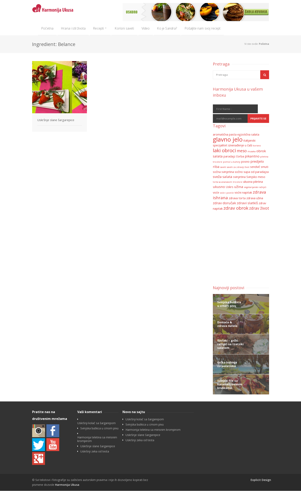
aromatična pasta (225, 135)
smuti (264, 167)
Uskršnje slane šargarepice (55, 120)
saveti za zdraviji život (238, 167)
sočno (239, 172)
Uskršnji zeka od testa (94, 451)
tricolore (237, 182)
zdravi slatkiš (247, 203)
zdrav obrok (235, 208)
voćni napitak (243, 193)
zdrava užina (254, 198)
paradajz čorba (233, 156)
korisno (257, 145)
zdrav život (259, 208)
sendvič (255, 167)
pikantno (252, 156)
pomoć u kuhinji (231, 162)
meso (242, 151)
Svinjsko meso (255, 177)
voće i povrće (227, 193)
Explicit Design (261, 480)
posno (245, 162)
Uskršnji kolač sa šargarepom (96, 423)
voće (216, 193)
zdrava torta (237, 198)
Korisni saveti (124, 28)
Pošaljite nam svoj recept (203, 28)
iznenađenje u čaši (240, 145)
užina (238, 187)
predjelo (257, 161)
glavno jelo (228, 140)
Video (146, 28)
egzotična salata (248, 135)
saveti (223, 167)
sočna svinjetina (223, 172)
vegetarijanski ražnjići (255, 187)
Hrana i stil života (73, 28)
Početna (47, 28)
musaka (252, 151)
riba (216, 166)
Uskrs (229, 187)
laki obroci (224, 150)
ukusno (219, 187)
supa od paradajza (256, 172)
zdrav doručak (224, 203)
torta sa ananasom (222, 182)
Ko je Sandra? (167, 28)
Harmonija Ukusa (67, 485)
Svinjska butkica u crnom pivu (99, 428)
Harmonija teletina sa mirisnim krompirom (97, 439)
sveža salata (222, 177)
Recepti (98, 28)
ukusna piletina (253, 182)
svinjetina (239, 177)
